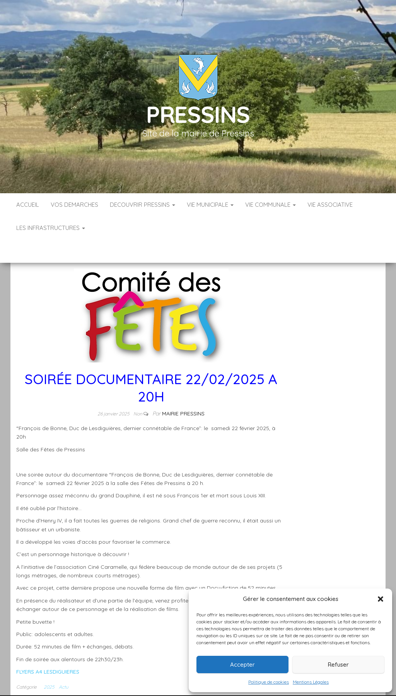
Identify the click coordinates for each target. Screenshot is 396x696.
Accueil (27, 204)
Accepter (242, 664)
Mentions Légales (311, 682)
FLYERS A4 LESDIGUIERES (47, 648)
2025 (49, 664)
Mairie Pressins (183, 390)
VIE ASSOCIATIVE (330, 204)
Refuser (338, 664)
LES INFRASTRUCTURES (50, 227)
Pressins (198, 114)
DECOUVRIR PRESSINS (142, 204)
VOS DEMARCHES (74, 204)
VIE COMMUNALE (270, 204)
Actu (63, 664)
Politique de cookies (268, 682)
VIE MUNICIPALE (210, 204)
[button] (380, 599)
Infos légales (174, 687)
